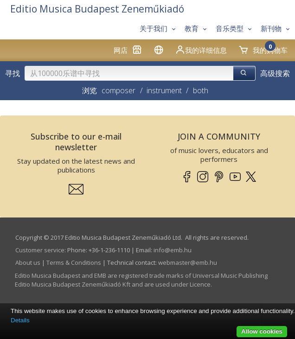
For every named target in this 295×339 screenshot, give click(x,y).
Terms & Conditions (73, 262)
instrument (164, 90)
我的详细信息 (201, 50)
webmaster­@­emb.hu (187, 262)
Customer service (39, 250)
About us (27, 262)
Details (20, 320)
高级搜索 (275, 73)
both (200, 90)
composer (118, 90)
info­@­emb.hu (173, 250)
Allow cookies (261, 331)
